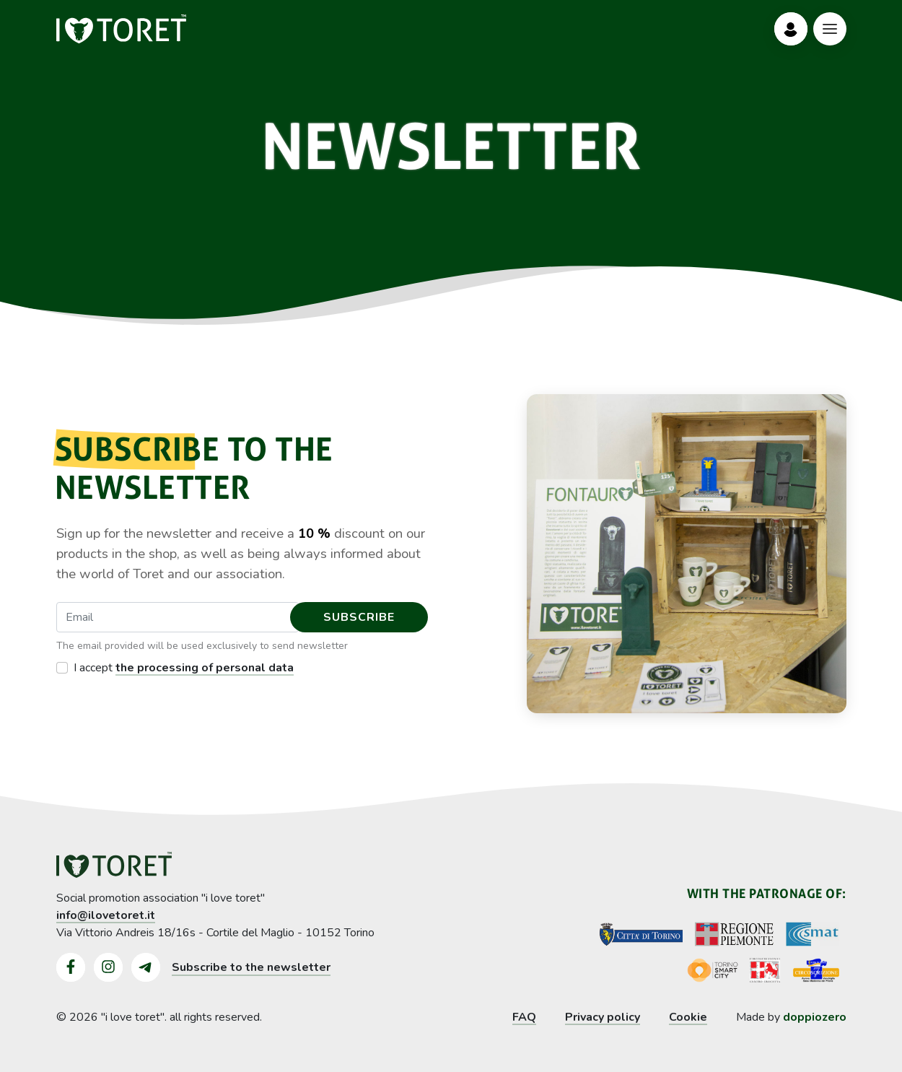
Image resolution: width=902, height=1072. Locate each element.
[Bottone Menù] (829, 28)
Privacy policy (602, 1017)
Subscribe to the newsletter (251, 967)
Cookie (688, 1017)
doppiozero (814, 1017)
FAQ (524, 1017)
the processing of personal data (204, 668)
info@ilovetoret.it (105, 915)
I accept (184, 668)
